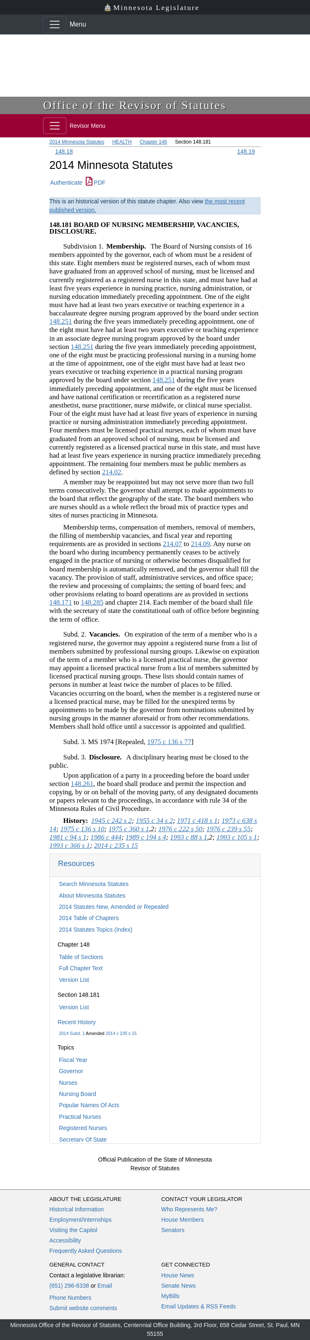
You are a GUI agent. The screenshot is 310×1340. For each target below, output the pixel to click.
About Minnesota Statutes (92, 895)
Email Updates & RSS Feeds (198, 1306)
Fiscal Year (73, 1060)
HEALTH (121, 142)
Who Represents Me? (189, 1209)
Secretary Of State (83, 1139)
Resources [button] (76, 863)
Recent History (77, 1022)
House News (177, 1275)
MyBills (170, 1296)
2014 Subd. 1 (72, 1033)
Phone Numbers (70, 1297)
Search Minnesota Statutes (93, 884)
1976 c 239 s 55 (228, 829)
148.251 (60, 321)
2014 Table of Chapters (89, 918)
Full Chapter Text (81, 968)
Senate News (178, 1285)
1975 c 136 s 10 (82, 829)
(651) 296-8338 (69, 1285)
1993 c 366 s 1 (69, 845)
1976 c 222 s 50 (180, 829)
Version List (74, 979)
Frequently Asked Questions (85, 1250)
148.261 (82, 784)
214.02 (111, 472)
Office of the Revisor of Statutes (134, 105)
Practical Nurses (80, 1116)
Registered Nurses (83, 1128)
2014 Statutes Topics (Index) (95, 929)
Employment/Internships (80, 1219)
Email (104, 1285)
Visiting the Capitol (73, 1230)
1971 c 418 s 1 (197, 821)
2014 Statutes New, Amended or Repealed (114, 906)
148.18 (64, 151)
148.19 (246, 151)
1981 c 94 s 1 (68, 837)
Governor (71, 1071)
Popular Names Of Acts (89, 1105)
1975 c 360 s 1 (129, 829)
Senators (172, 1230)
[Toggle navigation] (54, 24)
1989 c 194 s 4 (146, 837)
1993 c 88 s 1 (188, 837)
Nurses (68, 1082)
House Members (182, 1219)
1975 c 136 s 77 (169, 742)
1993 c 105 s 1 (236, 837)
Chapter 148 (153, 142)
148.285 (92, 602)
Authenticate (66, 182)
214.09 (200, 544)
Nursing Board (77, 1094)
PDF (96, 182)
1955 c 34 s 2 (154, 821)
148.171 (60, 602)
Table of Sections (81, 957)
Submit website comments (83, 1308)
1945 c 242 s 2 (111, 821)
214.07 (172, 544)
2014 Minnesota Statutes (76, 142)
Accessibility (65, 1240)
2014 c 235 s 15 (121, 1033)
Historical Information (76, 1209)
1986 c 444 (105, 837)
